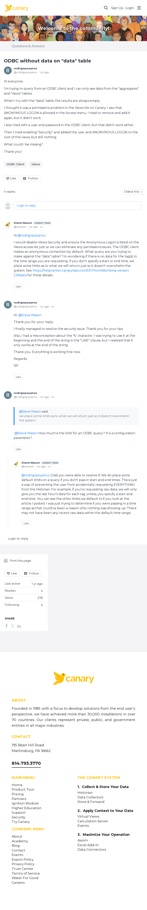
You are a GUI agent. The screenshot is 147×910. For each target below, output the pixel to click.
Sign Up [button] (117, 8)
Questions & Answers (28, 46)
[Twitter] (12, 625)
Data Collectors (90, 797)
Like (13, 178)
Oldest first (131, 191)
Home (17, 785)
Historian (85, 792)
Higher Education (27, 808)
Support (19, 812)
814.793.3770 (26, 763)
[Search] (106, 7)
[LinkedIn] (19, 625)
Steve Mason (33, 223)
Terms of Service (26, 873)
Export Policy (23, 859)
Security (18, 817)
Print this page (17, 561)
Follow (33, 178)
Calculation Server (93, 821)
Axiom (83, 840)
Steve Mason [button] (31, 315)
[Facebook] (6, 625)
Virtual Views (88, 816)
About (17, 836)
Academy (20, 841)
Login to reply (26, 205)
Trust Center (22, 869)
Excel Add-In (88, 845)
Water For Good (25, 878)
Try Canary (21, 822)
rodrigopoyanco (25, 68)
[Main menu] (139, 7)
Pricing (18, 794)
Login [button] (129, 8)
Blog (16, 846)
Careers (18, 883)
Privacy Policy (23, 864)
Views (35, 164)
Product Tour (23, 789)
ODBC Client (15, 164)
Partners (19, 799)
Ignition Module (25, 803)
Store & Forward (91, 802)
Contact (18, 850)
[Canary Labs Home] (73, 679)
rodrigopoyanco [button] (33, 235)
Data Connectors (92, 849)
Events (17, 855)
